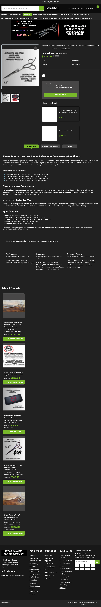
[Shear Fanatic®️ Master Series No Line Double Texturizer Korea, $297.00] (14, 306)
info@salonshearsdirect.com (12, 575)
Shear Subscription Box (51, 14)
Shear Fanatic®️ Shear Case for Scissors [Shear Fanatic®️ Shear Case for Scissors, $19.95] (12, 417)
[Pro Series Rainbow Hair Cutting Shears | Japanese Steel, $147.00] (14, 448)
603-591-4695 (78, 8)
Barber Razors (37, 14)
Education (54, 18)
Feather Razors (65, 14)
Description (31, 146)
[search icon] (41, 8)
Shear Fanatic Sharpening (65, 578)
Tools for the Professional (41, 18)
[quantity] (49, 87)
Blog (9, 603)
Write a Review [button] (65, 48)
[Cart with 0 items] (97, 8)
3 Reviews (69, 146)
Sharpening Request (7, 18)
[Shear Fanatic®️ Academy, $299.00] (14, 355)
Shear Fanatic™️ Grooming (66, 583)
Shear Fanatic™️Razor (65, 567)
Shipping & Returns (86, 18)
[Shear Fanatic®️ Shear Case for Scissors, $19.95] (14, 399)
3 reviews (55, 48)
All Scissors (28, 14)
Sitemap (83, 605)
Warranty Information (50, 146)
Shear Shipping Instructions (23, 18)
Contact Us (62, 18)
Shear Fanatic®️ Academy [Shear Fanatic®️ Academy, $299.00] (13, 372)
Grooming (4, 14)
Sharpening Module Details (80, 14)
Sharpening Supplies (15, 14)
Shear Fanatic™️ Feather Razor (66, 562)
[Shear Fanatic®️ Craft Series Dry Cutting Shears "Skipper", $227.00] (14, 498)
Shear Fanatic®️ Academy (66, 131)
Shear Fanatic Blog (73, 18)
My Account (34, 555)
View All (47, 578)
